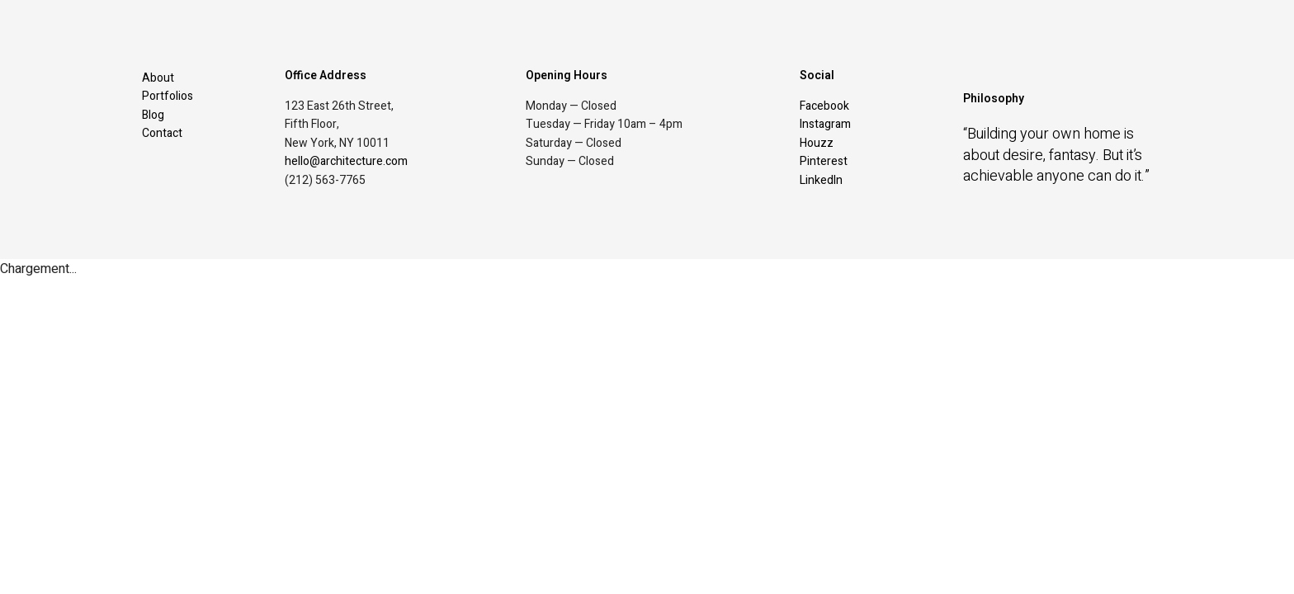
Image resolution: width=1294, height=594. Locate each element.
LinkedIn (821, 180)
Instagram (825, 124)
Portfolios (167, 96)
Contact (162, 133)
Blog (153, 115)
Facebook (824, 106)
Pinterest (824, 161)
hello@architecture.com (346, 161)
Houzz (817, 143)
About (158, 78)
